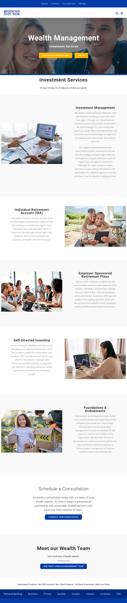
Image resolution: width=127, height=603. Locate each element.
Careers (90, 593)
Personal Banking (13, 593)
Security (61, 593)
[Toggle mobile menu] (122, 13)
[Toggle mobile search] (117, 13)
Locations (105, 593)
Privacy (47, 593)
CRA (118, 593)
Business (33, 593)
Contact (76, 593)
